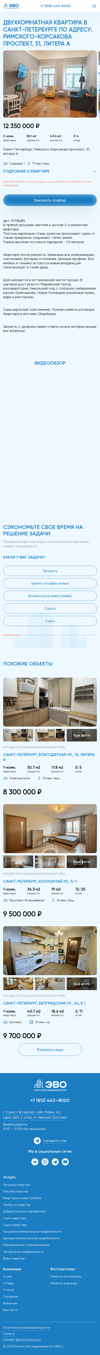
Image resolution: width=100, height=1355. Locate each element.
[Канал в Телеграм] (55, 1161)
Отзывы (8, 1283)
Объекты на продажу (66, 1276)
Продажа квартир (16, 1185)
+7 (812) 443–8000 (55, 6)
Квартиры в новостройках (22, 1198)
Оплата (9, 1334)
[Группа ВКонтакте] (34, 1161)
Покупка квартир (15, 1191)
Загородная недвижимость (23, 1252)
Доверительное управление (24, 1211)
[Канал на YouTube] (65, 1161)
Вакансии (10, 1303)
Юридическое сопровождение (26, 1245)
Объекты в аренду (63, 1283)
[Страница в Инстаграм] (45, 1161)
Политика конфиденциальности (26, 1327)
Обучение (10, 1296)
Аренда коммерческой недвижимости (31, 1238)
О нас (7, 1276)
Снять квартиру (15, 1218)
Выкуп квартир (14, 1258)
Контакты (10, 1310)
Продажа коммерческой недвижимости (32, 1231)
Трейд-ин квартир (17, 1205)
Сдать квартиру (15, 1225)
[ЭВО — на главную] (11, 6)
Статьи (8, 1290)
